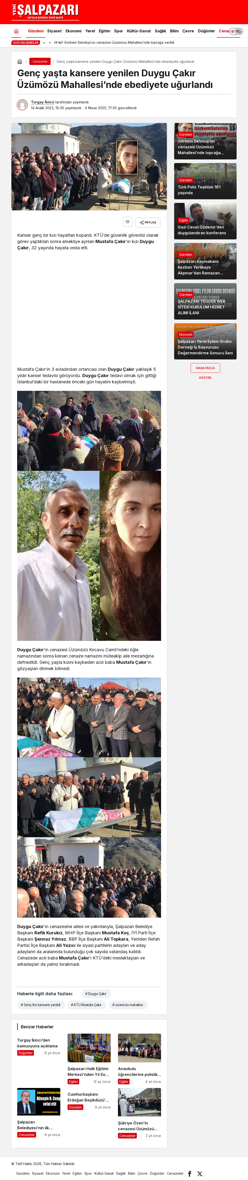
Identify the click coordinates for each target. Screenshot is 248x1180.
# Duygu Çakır (95, 992)
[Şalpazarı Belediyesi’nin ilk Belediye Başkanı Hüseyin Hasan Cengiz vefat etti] (38, 1111)
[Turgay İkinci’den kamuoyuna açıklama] (38, 1057)
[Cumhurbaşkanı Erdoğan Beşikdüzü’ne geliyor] (89, 1111)
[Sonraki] (50, 42)
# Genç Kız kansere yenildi (40, 1003)
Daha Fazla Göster (205, 369)
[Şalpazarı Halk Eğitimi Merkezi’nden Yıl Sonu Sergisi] (89, 1057)
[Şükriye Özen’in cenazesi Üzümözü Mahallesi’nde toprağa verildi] (139, 1111)
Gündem (185, 134)
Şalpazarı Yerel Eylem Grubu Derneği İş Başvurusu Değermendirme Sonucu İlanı (205, 347)
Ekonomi (185, 334)
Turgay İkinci (42, 102)
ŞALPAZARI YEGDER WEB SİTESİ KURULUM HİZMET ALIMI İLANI (201, 307)
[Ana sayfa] (16, 31)
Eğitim (183, 220)
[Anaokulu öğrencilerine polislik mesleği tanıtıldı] (139, 1057)
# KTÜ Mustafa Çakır (86, 1003)
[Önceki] (44, 42)
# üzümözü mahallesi (127, 1003)
